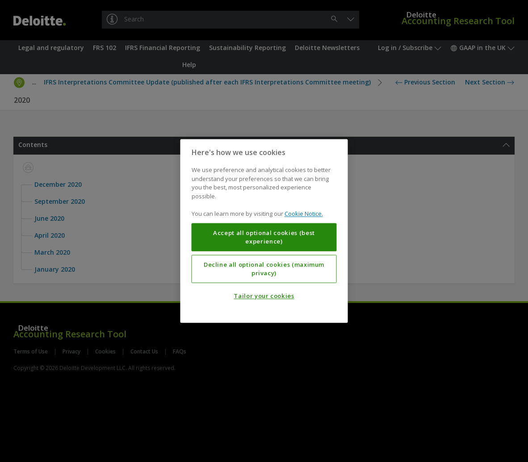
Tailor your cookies (264, 296)
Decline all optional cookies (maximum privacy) (264, 269)
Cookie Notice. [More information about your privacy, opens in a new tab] (304, 214)
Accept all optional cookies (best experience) (264, 237)
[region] (264, 231)
